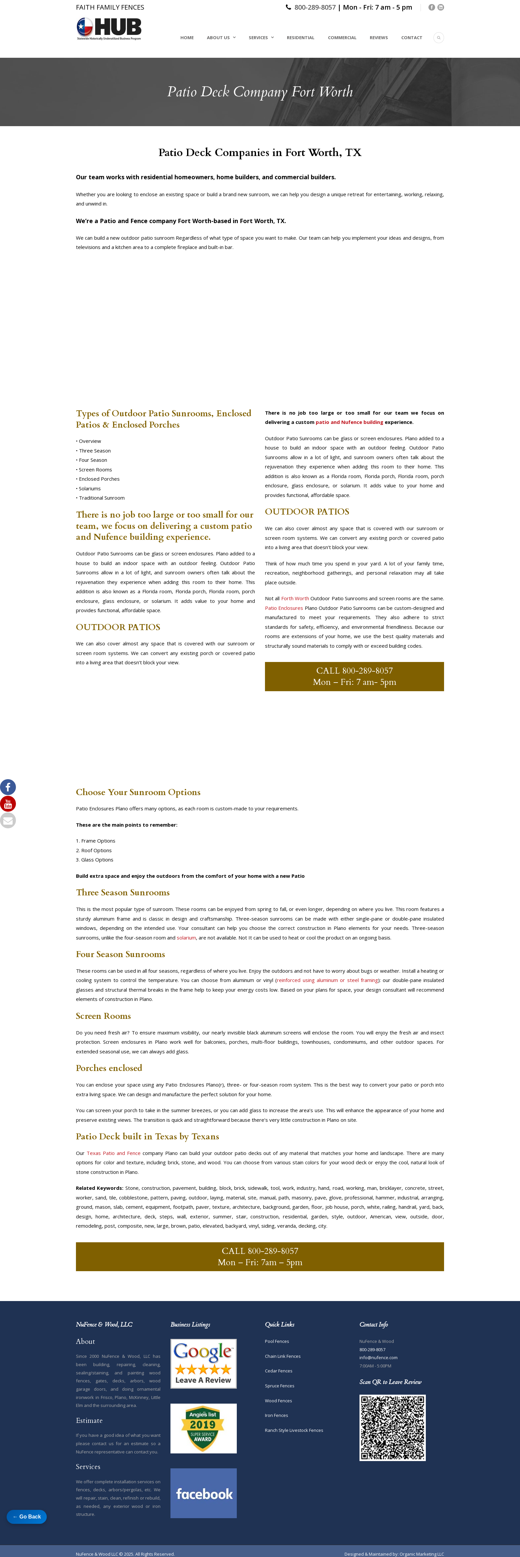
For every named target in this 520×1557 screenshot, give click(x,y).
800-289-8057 (315, 7)
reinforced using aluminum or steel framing (327, 980)
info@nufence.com (378, 1357)
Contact (411, 38)
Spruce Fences (279, 1386)
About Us (218, 38)
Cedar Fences (278, 1371)
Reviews (379, 38)
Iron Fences (276, 1415)
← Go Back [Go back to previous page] (27, 1516)
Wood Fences (278, 1401)
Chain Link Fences (283, 1356)
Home (187, 38)
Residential (300, 38)
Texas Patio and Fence (114, 1153)
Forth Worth (295, 598)
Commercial (342, 38)
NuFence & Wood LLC (97, 1554)
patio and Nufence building (349, 422)
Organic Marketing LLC (422, 1554)
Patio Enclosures (284, 608)
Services (258, 38)
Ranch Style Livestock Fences (294, 1430)
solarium (186, 937)
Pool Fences (277, 1341)
